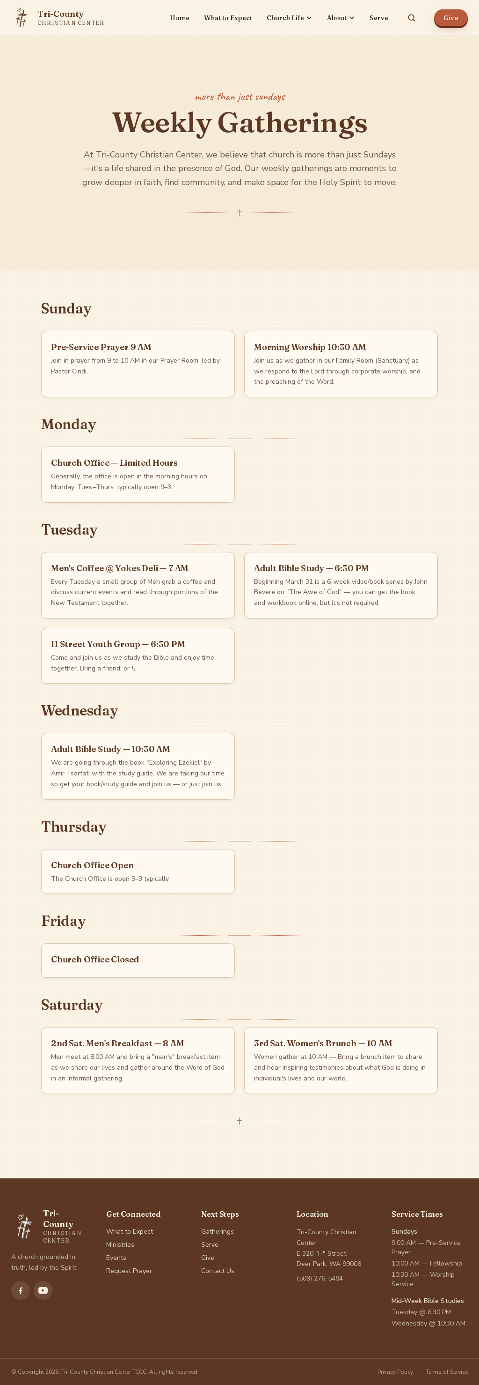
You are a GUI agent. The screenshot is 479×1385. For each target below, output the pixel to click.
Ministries (120, 1244)
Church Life (289, 18)
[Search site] (411, 17)
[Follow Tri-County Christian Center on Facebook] (20, 1290)
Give (450, 18)
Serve (379, 18)
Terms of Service (447, 1372)
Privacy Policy (395, 1372)
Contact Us (217, 1270)
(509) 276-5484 (320, 1278)
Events (116, 1257)
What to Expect (228, 18)
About (341, 18)
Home (179, 18)
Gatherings (217, 1231)
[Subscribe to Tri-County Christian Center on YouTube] (43, 1290)
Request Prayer (129, 1270)
